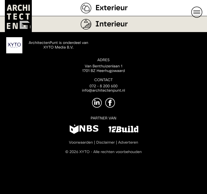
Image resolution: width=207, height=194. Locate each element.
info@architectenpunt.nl (103, 90)
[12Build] (123, 130)
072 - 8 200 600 (103, 86)
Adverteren (128, 142)
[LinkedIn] (97, 103)
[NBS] (84, 130)
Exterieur (111, 8)
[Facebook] (110, 103)
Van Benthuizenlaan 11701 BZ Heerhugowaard (103, 68)
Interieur (111, 24)
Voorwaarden (81, 142)
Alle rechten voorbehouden (117, 152)
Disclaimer (105, 142)
